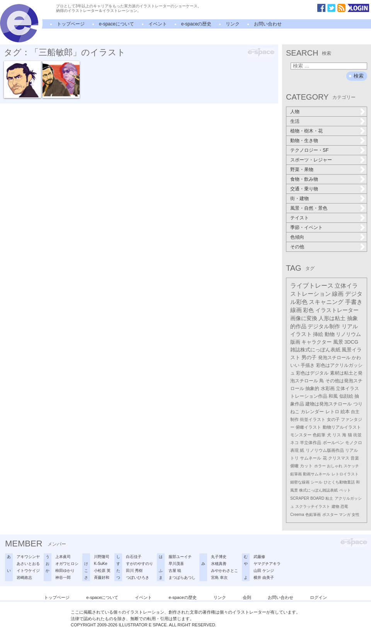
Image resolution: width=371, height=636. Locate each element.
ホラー (320, 466)
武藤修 (259, 557)
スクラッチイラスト (312, 506)
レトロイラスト (345, 474)
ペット (345, 490)
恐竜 (344, 506)
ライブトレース (312, 285)
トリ (294, 458)
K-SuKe (100, 563)
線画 (338, 293)
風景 (338, 342)
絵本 (345, 411)
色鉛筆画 (313, 514)
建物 (335, 506)
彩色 (308, 310)
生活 (295, 121)
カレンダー (312, 411)
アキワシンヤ (28, 557)
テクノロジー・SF (309, 150)
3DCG (351, 342)
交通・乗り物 (304, 189)
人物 (295, 111)
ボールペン (333, 442)
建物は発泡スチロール (328, 403)
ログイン (318, 597)
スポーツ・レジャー (311, 160)
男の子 (309, 357)
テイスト (299, 217)
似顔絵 (346, 396)
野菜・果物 (301, 169)
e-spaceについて (116, 24)
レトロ (332, 411)
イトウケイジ (28, 570)
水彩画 (328, 388)
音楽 (355, 458)
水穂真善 (218, 563)
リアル (351, 450)
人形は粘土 (331, 318)
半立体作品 (310, 442)
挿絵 (318, 334)
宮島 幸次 (219, 577)
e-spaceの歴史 (196, 24)
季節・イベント (306, 227)
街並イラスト (312, 419)
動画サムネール (316, 474)
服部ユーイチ (180, 557)
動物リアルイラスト (342, 427)
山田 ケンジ (264, 570)
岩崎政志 (24, 577)
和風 (333, 396)
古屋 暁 (174, 570)
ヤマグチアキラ (267, 563)
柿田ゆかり (65, 570)
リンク (233, 24)
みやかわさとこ (224, 570)
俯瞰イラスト (308, 427)
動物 (330, 334)
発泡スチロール (334, 357)
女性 (355, 514)
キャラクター (316, 342)
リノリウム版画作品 (325, 450)
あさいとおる (28, 563)
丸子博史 (218, 557)
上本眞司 (63, 557)
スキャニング (326, 302)
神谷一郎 (63, 577)
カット (306, 465)
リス (336, 434)
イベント (157, 24)
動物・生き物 (304, 140)
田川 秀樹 (134, 570)
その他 (297, 246)
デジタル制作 (324, 326)
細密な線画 (300, 482)
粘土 (329, 498)
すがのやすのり (139, 563)
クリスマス (338, 458)
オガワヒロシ (66, 563)
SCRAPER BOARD (307, 498)
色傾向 (297, 237)
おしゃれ (334, 466)
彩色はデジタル (312, 373)
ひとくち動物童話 (339, 482)
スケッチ (351, 466)
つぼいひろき (137, 577)
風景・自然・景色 (308, 208)
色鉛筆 (319, 434)
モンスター (300, 434)
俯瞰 (294, 465)
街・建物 (299, 198)
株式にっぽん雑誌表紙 (318, 490)
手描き (308, 365)
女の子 (333, 419)
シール (316, 482)
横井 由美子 (264, 577)
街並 (357, 434)
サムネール (310, 458)
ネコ (294, 442)
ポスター (330, 514)
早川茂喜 (176, 563)
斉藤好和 (101, 577)
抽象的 (312, 388)
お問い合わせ (268, 24)
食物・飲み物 (304, 179)
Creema (297, 514)
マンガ (345, 514)
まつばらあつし (182, 577)
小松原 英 (102, 570)
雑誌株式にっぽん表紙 (315, 350)
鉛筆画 (296, 474)
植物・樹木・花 (306, 131)
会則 (247, 597)
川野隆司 (101, 557)
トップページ (71, 24)
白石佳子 (133, 557)
